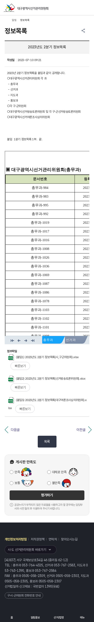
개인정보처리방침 (16, 539)
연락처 (53, 539)
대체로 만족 (59, 472)
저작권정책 (38, 539)
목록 (47, 442)
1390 (48, 586)
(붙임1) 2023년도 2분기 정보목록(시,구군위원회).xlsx (43, 357)
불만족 (56, 483)
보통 (17, 483)
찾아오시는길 (69, 539)
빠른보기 (20, 366)
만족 (17, 472)
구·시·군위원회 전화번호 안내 (24, 595)
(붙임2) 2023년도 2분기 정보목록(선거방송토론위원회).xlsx (47, 378)
